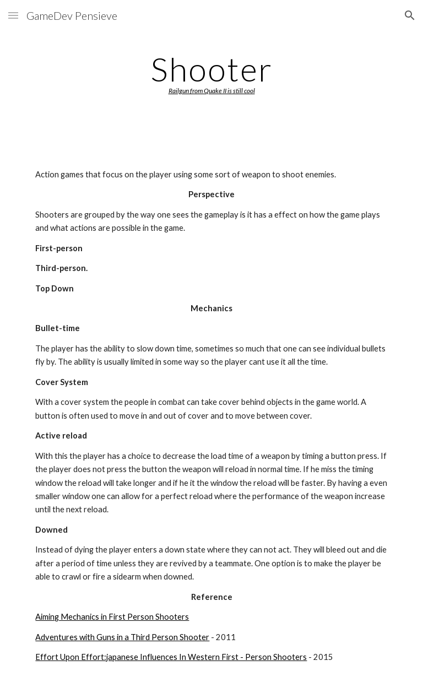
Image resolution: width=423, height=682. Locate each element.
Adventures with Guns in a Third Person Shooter (122, 637)
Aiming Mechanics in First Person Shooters (112, 616)
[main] (211, 72)
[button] (13, 15)
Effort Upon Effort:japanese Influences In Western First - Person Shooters (171, 657)
